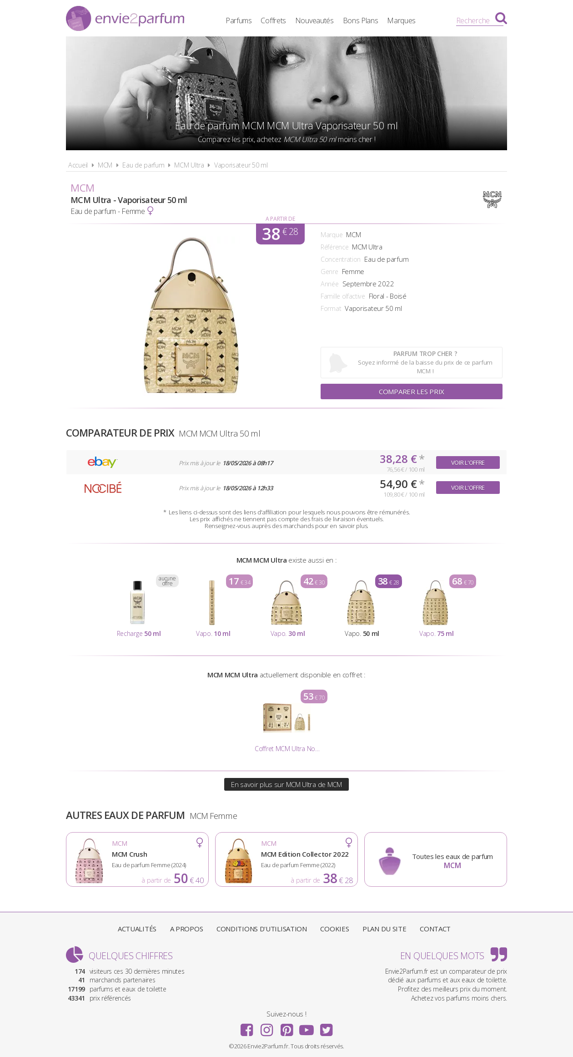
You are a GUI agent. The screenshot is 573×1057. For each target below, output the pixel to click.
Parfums (239, 20)
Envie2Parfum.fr (125, 19)
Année (330, 283)
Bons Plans (360, 20)
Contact (435, 928)
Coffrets (273, 20)
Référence (334, 247)
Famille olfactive (343, 296)
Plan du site (384, 928)
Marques (401, 20)
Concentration (341, 259)
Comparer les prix (411, 391)
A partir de (280, 219)
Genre (329, 271)
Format (331, 308)
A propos (186, 928)
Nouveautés (314, 20)
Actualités (137, 928)
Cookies (334, 928)
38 (280, 234)
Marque (331, 234)
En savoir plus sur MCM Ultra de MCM (286, 784)
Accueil (78, 165)
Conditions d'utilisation (261, 928)
